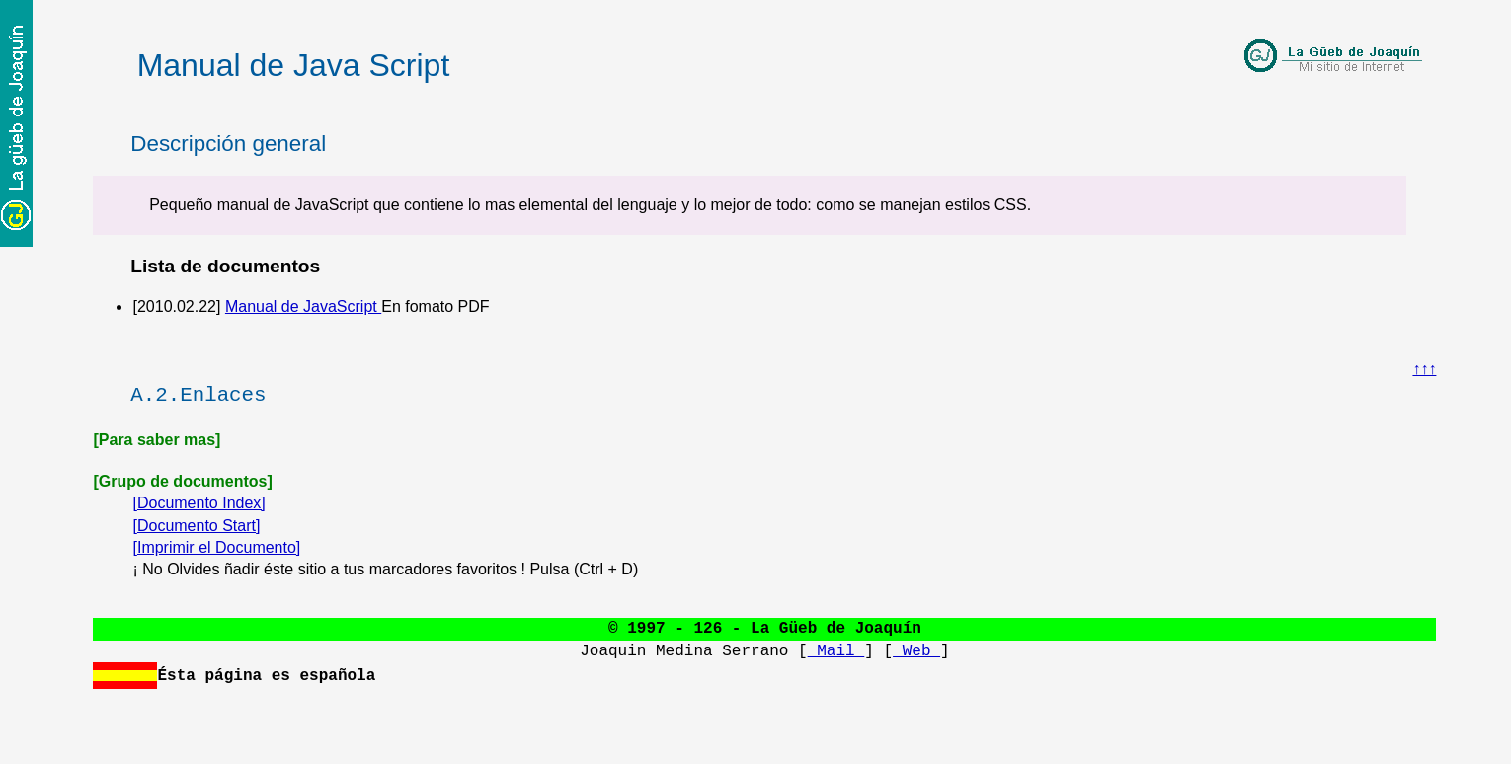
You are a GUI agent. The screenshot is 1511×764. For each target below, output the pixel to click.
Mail (836, 651)
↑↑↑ (1424, 368)
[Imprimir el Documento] (216, 547)
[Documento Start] (196, 525)
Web (916, 651)
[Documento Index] (198, 503)
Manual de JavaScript (303, 306)
